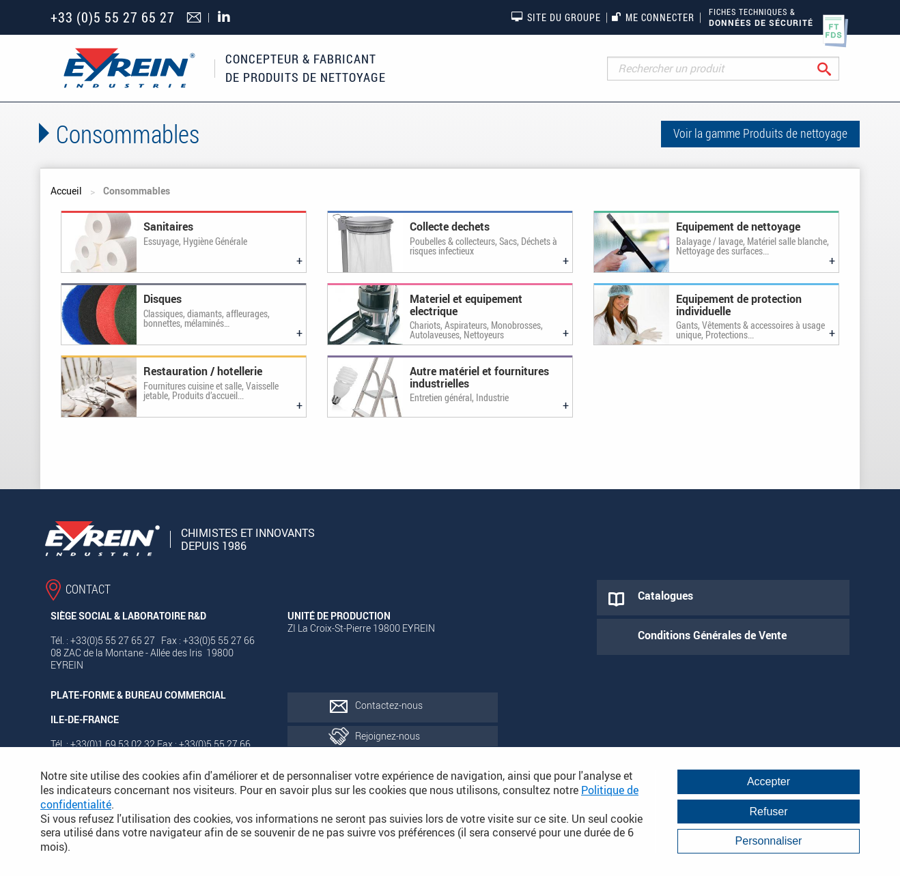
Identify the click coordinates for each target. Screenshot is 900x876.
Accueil (66, 190)
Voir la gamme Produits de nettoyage (760, 133)
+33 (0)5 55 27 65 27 (113, 17)
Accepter (768, 781)
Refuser (768, 811)
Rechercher (835, 68)
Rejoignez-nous (387, 735)
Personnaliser (768, 841)
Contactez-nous (389, 705)
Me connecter (653, 17)
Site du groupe (556, 17)
